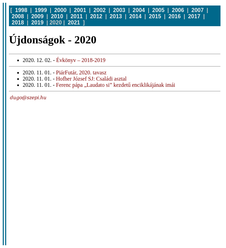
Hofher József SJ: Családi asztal (91, 79)
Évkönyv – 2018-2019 (80, 60)
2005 (158, 10)
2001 (80, 10)
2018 (18, 22)
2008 (18, 16)
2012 (96, 16)
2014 (135, 16)
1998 (21, 10)
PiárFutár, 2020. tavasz (81, 72)
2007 (198, 10)
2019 (37, 22)
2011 (77, 16)
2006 (178, 10)
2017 (194, 16)
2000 (60, 10)
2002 (100, 10)
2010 (57, 16)
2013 (116, 16)
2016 (175, 16)
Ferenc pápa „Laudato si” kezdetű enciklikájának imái (115, 85)
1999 (41, 10)
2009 (37, 16)
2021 (74, 22)
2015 (155, 16)
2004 (139, 10)
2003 (119, 10)
